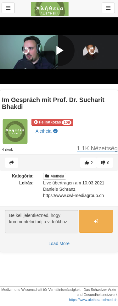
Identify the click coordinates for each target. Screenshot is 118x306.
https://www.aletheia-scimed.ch (93, 300)
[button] (52, 122)
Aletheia (47, 131)
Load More (59, 243)
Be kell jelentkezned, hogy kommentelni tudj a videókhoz (41, 221)
